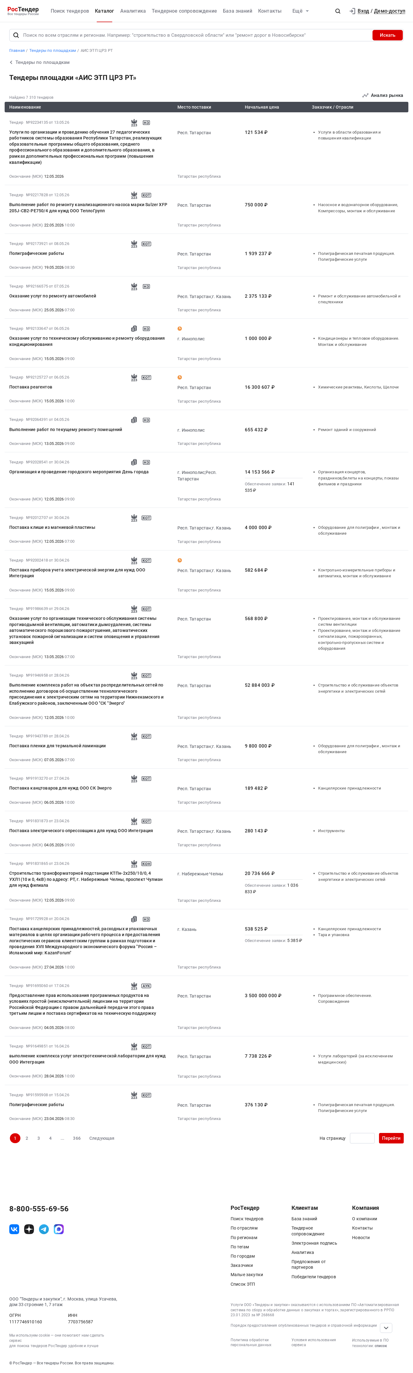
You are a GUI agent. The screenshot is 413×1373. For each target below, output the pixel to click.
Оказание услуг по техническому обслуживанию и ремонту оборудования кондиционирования (87, 341)
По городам (243, 1256)
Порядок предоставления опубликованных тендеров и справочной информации (304, 1325)
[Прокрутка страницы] (386, 1328)
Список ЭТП (243, 1284)
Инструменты (331, 830)
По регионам (244, 1237)
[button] (337, 11)
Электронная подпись (314, 1243)
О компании (364, 1218)
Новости (361, 1237)
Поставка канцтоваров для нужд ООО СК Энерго (60, 788)
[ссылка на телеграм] (44, 1229)
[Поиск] (16, 35)
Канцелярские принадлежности (349, 788)
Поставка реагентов (30, 386)
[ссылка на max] (59, 1229)
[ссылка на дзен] (29, 1229)
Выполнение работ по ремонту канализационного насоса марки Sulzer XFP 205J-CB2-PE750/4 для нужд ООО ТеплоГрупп (88, 207)
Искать (387, 35)
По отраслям (244, 1228)
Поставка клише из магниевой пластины (52, 527)
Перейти (391, 1138)
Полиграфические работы (36, 253)
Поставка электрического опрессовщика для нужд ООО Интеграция (81, 830)
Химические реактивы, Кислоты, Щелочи (358, 387)
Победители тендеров (314, 1276)
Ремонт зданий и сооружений (347, 429)
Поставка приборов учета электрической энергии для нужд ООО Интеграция (77, 573)
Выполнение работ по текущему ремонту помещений (65, 429)
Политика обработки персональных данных (251, 1342)
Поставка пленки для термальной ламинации (57, 745)
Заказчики (242, 1265)
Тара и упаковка (333, 934)
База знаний (237, 11)
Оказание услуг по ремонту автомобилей (52, 295)
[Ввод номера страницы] (362, 1138)
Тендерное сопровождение (184, 11)
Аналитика (133, 11)
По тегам (240, 1246)
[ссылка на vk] (14, 1229)
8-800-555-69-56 (39, 1209)
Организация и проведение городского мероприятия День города (79, 471)
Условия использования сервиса (314, 1342)
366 (76, 1138)
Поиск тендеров (70, 11)
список (381, 1346)
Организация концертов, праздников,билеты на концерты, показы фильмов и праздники (358, 478)
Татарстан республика (199, 176)
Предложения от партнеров (309, 1264)
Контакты (270, 11)
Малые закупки (247, 1274)
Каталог (104, 11)
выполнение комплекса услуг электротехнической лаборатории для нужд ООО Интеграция (87, 1058)
